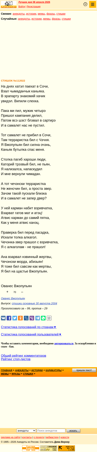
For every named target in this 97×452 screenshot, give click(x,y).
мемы (41, 13)
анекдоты (19, 13)
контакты (27, 437)
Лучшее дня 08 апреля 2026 (34, 2)
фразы (51, 13)
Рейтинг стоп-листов (15, 359)
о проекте (39, 437)
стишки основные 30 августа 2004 (34, 303)
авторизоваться (63, 343)
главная (6, 370)
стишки (60, 13)
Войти (21, 6)
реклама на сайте (10, 437)
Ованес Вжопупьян (13, 298)
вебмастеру (52, 437)
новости (65, 437)
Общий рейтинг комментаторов (23, 355)
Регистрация (33, 6)
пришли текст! (84, 370)
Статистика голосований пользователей (30, 334)
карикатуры (54, 370)
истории (31, 13)
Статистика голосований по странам (27, 327)
